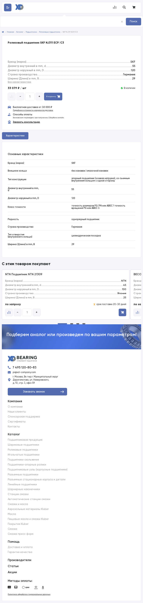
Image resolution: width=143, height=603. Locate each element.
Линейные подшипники (22, 484)
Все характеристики (19, 82)
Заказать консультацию (26, 122)
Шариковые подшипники (23, 444)
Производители (19, 560)
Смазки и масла (18, 504)
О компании (15, 406)
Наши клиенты (17, 411)
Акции (12, 572)
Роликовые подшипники (23, 449)
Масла (12, 514)
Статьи (13, 566)
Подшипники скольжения (23, 459)
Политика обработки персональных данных (29, 594)
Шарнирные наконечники (24, 489)
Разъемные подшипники (23, 474)
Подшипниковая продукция (25, 439)
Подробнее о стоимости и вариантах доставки (33, 110)
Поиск (133, 21)
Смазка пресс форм (20, 534)
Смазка (12, 529)
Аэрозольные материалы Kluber (28, 509)
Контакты (14, 426)
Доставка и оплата (20, 547)
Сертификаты (17, 421)
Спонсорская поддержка (24, 416)
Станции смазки (18, 494)
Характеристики (15, 135)
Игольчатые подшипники (23, 454)
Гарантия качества (20, 552)
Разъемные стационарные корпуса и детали (36, 479)
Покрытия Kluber (18, 524)
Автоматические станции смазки (29, 499)
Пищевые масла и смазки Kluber (28, 519)
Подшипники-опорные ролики (27, 464)
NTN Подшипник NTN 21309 (23, 274)
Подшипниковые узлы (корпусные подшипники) (37, 469)
